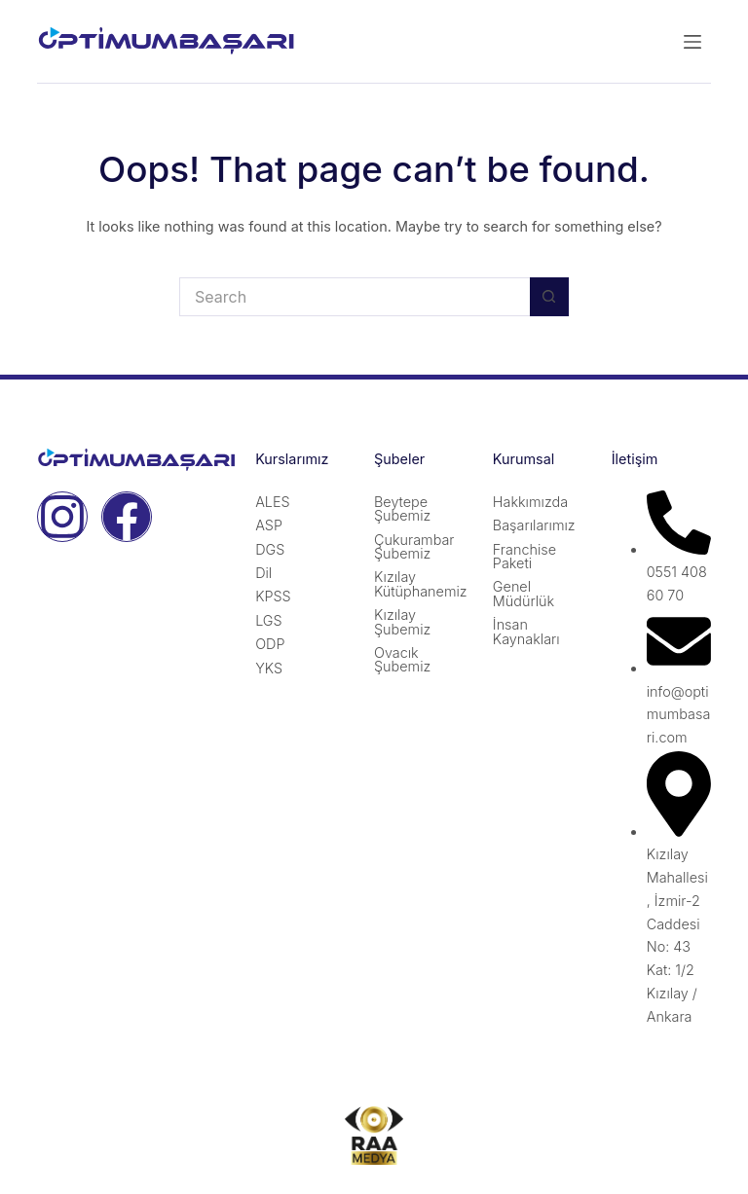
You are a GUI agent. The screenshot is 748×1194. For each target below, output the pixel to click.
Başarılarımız (534, 525)
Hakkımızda (530, 501)
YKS (268, 668)
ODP (269, 643)
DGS (269, 549)
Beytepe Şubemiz (402, 508)
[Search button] (549, 296)
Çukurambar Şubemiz (414, 546)
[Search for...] (354, 296)
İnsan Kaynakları (526, 631)
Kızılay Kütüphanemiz (421, 583)
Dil (263, 572)
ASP (268, 525)
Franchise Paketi (524, 556)
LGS (268, 620)
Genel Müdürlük (523, 593)
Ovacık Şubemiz (402, 659)
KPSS (273, 596)
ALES (272, 501)
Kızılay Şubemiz (402, 621)
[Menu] (692, 41)
